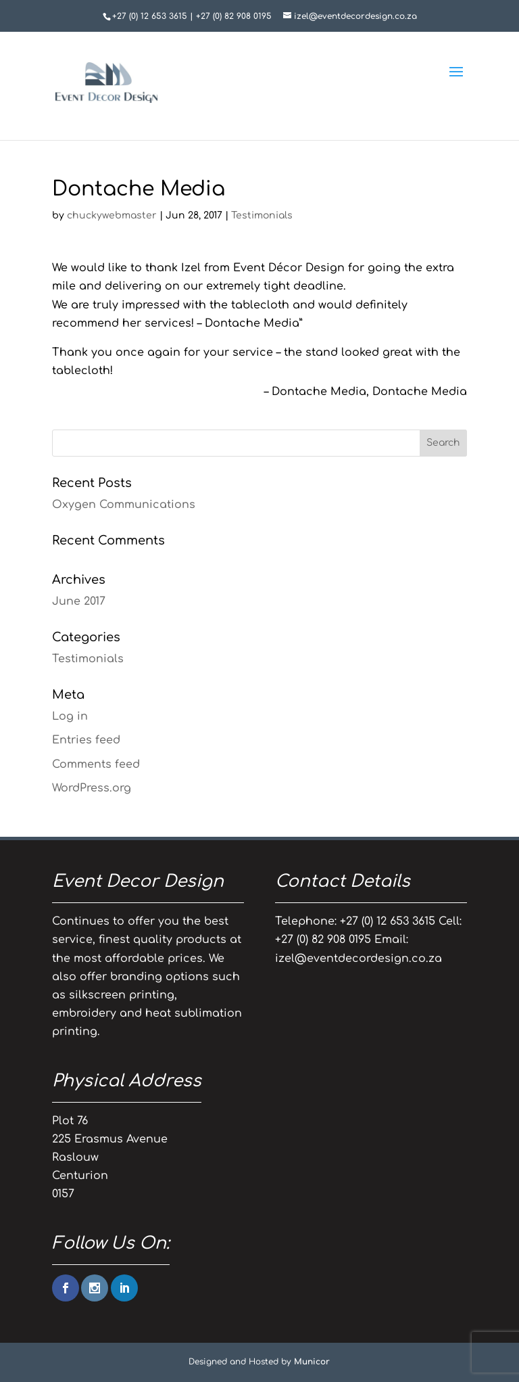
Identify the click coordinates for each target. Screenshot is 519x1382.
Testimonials (262, 215)
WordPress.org (91, 788)
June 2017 (78, 601)
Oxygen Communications (123, 505)
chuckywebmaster (112, 215)
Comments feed (96, 764)
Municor (312, 1361)
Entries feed (86, 740)
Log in (70, 716)
